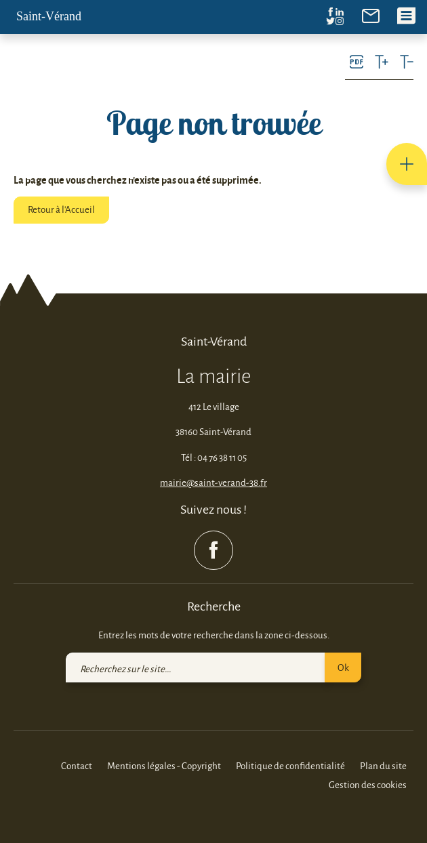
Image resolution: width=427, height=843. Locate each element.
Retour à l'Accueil (61, 209)
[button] (406, 164)
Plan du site (383, 765)
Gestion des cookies (368, 784)
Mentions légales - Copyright (164, 765)
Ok (343, 667)
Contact (76, 765)
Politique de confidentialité (290, 765)
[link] (371, 14)
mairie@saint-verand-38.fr (213, 482)
